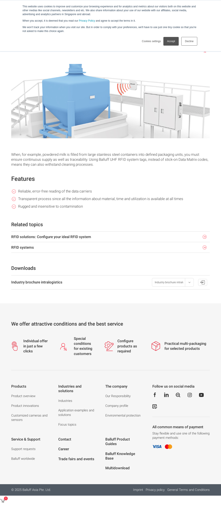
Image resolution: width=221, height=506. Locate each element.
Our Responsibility (118, 396)
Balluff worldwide (23, 459)
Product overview (23, 396)
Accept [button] (171, 41)
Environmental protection (122, 415)
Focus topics (67, 424)
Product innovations (25, 406)
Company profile (116, 406)
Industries (65, 401)
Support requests (23, 449)
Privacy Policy (87, 20)
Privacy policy (155, 490)
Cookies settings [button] (151, 41)
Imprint (138, 490)
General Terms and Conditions (188, 490)
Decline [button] (189, 41)
